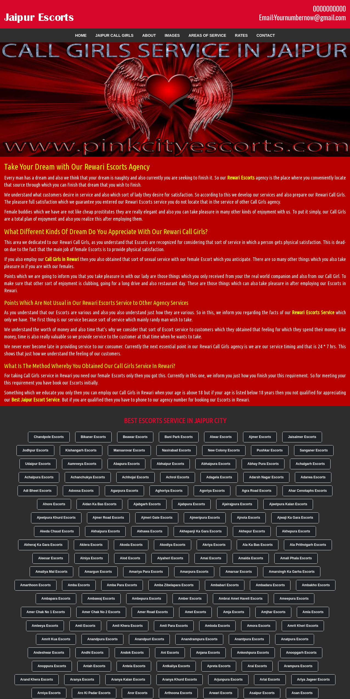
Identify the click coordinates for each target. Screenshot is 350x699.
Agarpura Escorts (124, 491)
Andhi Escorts (92, 653)
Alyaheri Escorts (170, 558)
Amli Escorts (85, 626)
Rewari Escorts (241, 177)
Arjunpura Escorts (228, 679)
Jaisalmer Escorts (302, 437)
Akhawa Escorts (149, 531)
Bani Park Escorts (179, 437)
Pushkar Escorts (270, 450)
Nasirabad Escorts (176, 450)
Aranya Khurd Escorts (179, 679)
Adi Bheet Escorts (37, 491)
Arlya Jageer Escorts (313, 679)
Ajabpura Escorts (191, 504)
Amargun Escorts (98, 572)
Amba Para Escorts (122, 585)
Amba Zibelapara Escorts (174, 585)
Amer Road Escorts (152, 612)
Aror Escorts (138, 693)
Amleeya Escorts (45, 626)
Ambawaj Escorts (101, 598)
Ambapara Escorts (55, 598)
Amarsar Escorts (238, 572)
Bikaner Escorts (93, 437)
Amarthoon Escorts (35, 585)
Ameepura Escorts (294, 598)
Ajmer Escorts (260, 437)
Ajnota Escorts (248, 518)
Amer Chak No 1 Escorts (46, 612)
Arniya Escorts (49, 693)
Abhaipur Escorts (170, 464)
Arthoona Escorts (178, 693)
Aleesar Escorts (50, 558)
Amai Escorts (210, 558)
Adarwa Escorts (313, 477)
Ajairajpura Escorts (237, 504)
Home (81, 35)
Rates (241, 35)
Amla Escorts (313, 612)
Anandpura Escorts (102, 639)
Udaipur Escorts (38, 464)
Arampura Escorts (298, 666)
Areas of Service (207, 35)
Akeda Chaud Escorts (57, 531)
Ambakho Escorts (316, 585)
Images (172, 35)
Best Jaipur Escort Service (35, 399)
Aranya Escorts (82, 679)
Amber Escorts (190, 598)
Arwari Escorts (220, 693)
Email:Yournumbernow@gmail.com (302, 17)
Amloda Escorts (217, 626)
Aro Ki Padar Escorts (94, 693)
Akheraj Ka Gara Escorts (43, 545)
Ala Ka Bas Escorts (257, 545)
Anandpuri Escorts (149, 639)
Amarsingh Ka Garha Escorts (292, 572)
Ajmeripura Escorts (205, 518)
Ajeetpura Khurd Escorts (56, 518)
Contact (265, 35)
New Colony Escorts (224, 450)
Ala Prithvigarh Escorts (308, 545)
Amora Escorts (258, 626)
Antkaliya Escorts (176, 666)
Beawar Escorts (135, 437)
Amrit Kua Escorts (56, 639)
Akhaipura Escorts (105, 531)
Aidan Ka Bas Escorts (99, 504)
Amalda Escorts (250, 558)
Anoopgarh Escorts (301, 653)
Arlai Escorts (270, 679)
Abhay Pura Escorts (263, 464)
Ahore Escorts (54, 504)
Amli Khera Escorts (127, 626)
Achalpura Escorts (38, 477)
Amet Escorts (195, 612)
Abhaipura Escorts (215, 464)
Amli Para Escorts (174, 626)
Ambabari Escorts (225, 585)
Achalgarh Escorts (310, 464)
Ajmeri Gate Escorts (157, 518)
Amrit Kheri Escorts (302, 626)
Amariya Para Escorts (146, 572)
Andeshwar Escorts (48, 653)
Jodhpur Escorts (35, 450)
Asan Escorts (302, 693)
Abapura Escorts (126, 464)
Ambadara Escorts (270, 585)
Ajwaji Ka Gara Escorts (295, 518)
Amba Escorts (79, 585)
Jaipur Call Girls (114, 35)
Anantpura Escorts (249, 639)
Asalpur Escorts (262, 693)
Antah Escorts (94, 666)
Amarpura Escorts (194, 572)
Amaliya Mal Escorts (51, 572)
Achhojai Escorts (135, 477)
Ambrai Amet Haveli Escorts (240, 598)
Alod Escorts (130, 558)
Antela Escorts (133, 666)
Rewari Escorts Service (313, 312)
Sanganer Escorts (314, 450)
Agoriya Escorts (212, 491)
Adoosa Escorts (81, 491)
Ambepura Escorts (146, 598)
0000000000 (329, 8)
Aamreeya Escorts (82, 464)
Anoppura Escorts (52, 666)
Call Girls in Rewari (62, 259)
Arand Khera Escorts (36, 679)
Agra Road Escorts (256, 491)
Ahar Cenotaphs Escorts (307, 491)
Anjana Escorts (208, 653)
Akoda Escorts (131, 545)
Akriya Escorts (213, 545)
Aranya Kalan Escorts (128, 679)
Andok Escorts (132, 653)
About (149, 35)
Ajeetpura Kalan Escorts (288, 504)
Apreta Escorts (218, 666)
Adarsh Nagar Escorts (266, 477)
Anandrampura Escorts (199, 639)
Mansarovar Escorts (129, 450)
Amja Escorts (233, 612)
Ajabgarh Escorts (147, 504)
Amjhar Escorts (273, 612)
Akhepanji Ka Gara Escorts (200, 531)
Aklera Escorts (91, 545)
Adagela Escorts (219, 477)
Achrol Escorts (177, 477)
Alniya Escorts (91, 558)
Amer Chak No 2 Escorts (101, 612)
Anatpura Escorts (294, 639)
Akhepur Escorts (252, 531)
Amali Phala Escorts (296, 558)
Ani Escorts (170, 653)
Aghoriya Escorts (168, 491)
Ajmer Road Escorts (108, 518)
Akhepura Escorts (296, 531)
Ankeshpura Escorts (253, 653)
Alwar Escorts (221, 437)
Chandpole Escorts (49, 437)
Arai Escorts (257, 666)
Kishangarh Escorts (81, 450)
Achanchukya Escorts (87, 477)
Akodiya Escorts (172, 545)
